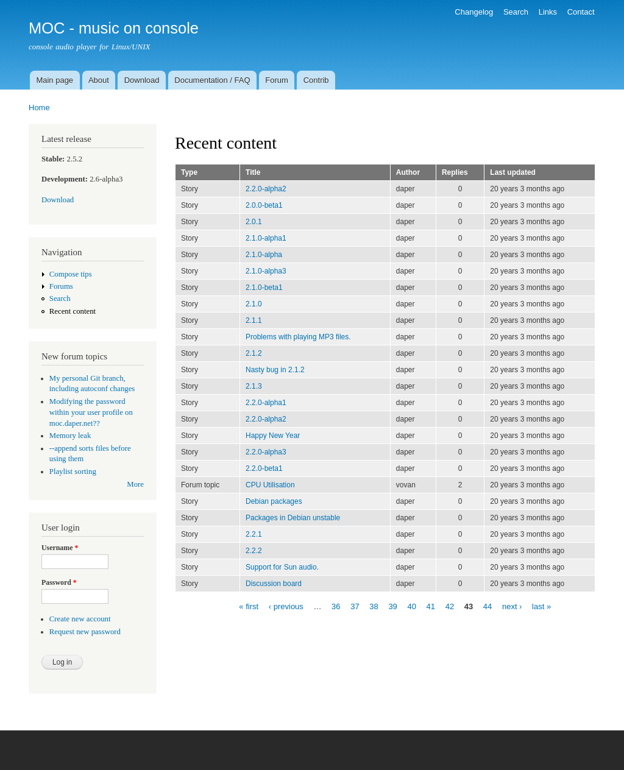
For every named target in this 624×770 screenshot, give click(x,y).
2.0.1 (254, 221)
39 (392, 605)
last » (541, 605)
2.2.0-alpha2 (266, 189)
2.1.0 (254, 304)
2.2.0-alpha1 (266, 402)
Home (39, 107)
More (135, 484)
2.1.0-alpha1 (266, 238)
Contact (581, 11)
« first (248, 605)
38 (373, 605)
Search (515, 11)
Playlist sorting (72, 471)
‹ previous (286, 605)
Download (142, 80)
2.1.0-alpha (264, 254)
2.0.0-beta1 (264, 205)
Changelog (474, 11)
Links (548, 11)
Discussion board (274, 583)
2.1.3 (254, 386)
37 (354, 605)
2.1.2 (254, 353)
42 (449, 605)
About (98, 80)
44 (487, 605)
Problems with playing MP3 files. (298, 337)
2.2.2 (254, 550)
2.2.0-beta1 (264, 468)
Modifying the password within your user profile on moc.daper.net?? (91, 412)
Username (59, 547)
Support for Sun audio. (282, 567)
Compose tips (70, 274)
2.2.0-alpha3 (266, 452)
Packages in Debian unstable (293, 518)
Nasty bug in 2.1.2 (275, 370)
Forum (276, 80)
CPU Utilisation (270, 485)
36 (336, 605)
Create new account (80, 619)
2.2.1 (254, 534)
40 (411, 605)
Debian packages (274, 501)
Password (59, 582)
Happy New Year (273, 435)
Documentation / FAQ (212, 80)
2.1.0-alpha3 (266, 271)
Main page (54, 80)
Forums (61, 286)
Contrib (316, 80)
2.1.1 (254, 320)
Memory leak (70, 435)
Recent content (72, 311)
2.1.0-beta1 (264, 287)
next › (512, 605)
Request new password (85, 631)
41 (431, 605)
